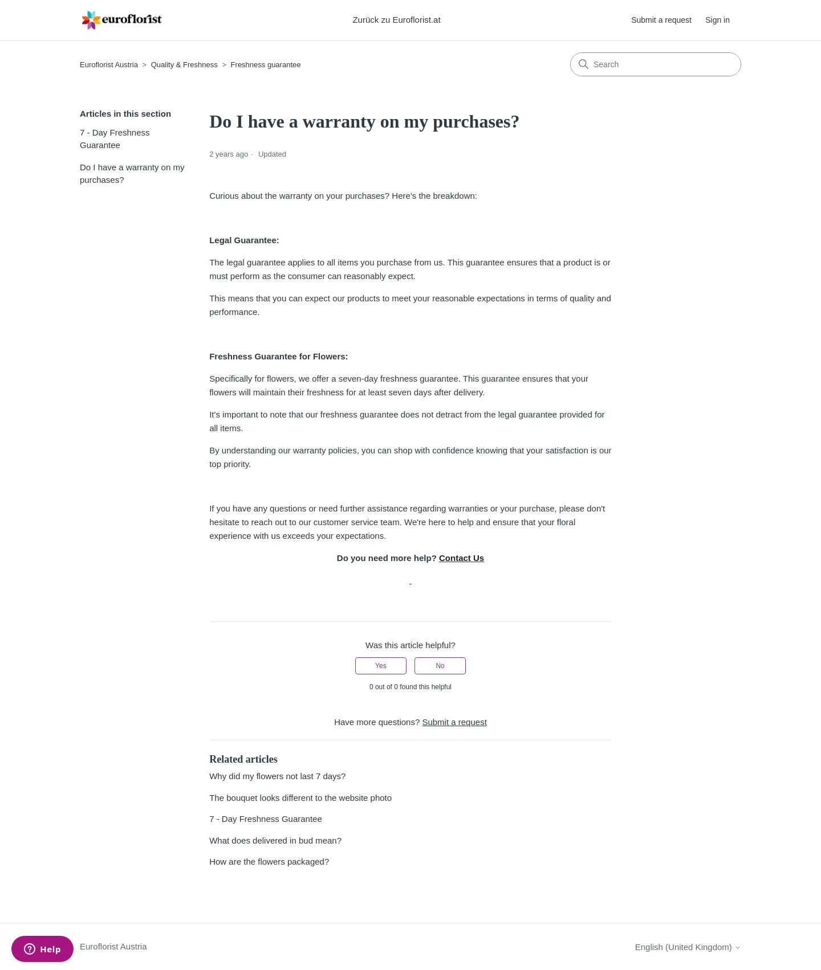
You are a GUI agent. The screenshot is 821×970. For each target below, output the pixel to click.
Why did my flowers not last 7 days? (277, 776)
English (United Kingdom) (688, 947)
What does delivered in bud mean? (275, 840)
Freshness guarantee (266, 64)
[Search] (656, 64)
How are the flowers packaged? (269, 861)
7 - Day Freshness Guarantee (115, 139)
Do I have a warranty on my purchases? (132, 173)
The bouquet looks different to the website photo (300, 798)
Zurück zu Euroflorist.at (396, 19)
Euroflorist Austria (109, 64)
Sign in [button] (717, 19)
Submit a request (661, 19)
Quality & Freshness (184, 64)
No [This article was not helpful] (440, 666)
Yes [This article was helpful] (381, 666)
